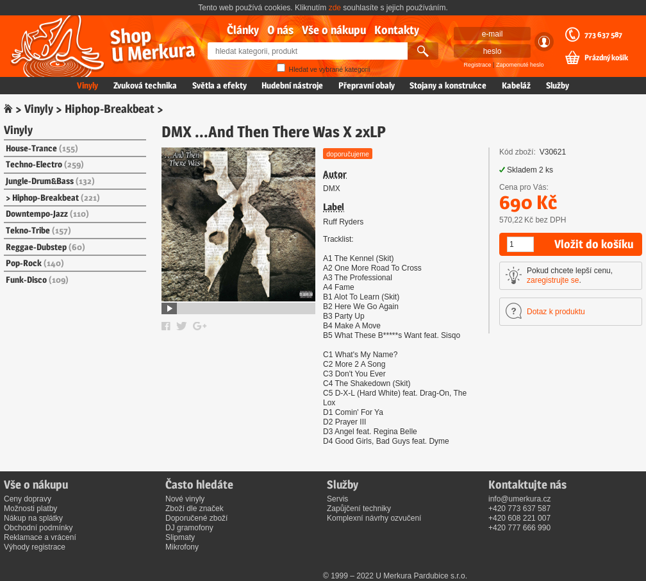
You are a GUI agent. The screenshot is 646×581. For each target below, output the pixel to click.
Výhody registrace (34, 547)
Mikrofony (182, 547)
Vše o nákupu (334, 30)
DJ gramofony (189, 527)
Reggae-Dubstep (45, 247)
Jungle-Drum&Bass (50, 181)
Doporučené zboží (196, 518)
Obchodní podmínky (38, 527)
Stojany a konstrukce (448, 85)
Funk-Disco (37, 279)
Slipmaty (180, 537)
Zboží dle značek (194, 508)
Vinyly (87, 85)
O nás (280, 30)
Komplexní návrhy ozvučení (374, 518)
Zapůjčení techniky (359, 508)
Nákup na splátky (33, 518)
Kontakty (396, 30)
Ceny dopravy (27, 498)
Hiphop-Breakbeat (109, 108)
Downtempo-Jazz (47, 213)
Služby (557, 85)
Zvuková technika (145, 85)
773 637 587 (603, 34)
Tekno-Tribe (38, 230)
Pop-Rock (35, 263)
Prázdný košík (606, 58)
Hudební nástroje (292, 85)
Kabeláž (516, 85)
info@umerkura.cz (519, 498)
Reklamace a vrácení (40, 537)
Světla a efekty (219, 85)
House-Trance (42, 148)
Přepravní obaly (366, 85)
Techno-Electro (45, 164)
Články (243, 30)
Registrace (478, 65)
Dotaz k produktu (556, 311)
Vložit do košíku (593, 244)
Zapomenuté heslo (520, 65)
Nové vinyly (184, 498)
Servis (337, 498)
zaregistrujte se (553, 280)
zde (335, 7)
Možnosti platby (30, 508)
